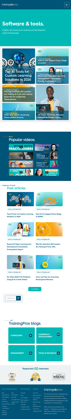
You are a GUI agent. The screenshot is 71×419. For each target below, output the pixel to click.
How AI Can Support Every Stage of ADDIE (48, 199)
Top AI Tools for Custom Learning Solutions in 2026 (17, 75)
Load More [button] (35, 273)
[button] (3, 361)
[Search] (18, 282)
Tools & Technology (14, 193)
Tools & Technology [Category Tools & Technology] (12, 70)
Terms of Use (63, 414)
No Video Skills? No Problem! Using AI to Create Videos (18, 262)
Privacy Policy (55, 414)
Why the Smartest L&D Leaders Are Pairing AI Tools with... (48, 229)
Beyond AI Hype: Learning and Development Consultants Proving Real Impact (51, 79)
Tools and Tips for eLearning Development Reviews (47, 262)
